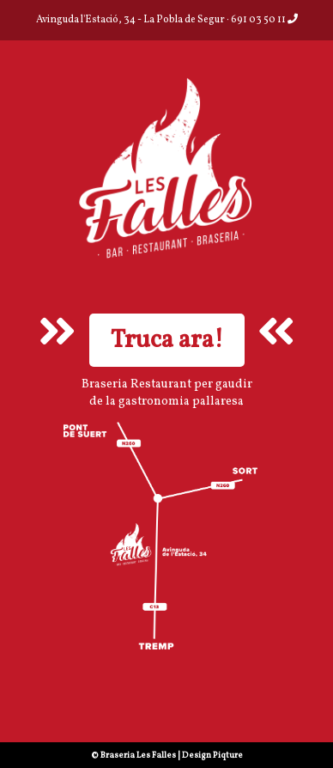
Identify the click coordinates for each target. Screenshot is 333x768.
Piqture (228, 755)
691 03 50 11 (264, 20)
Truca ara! (167, 340)
